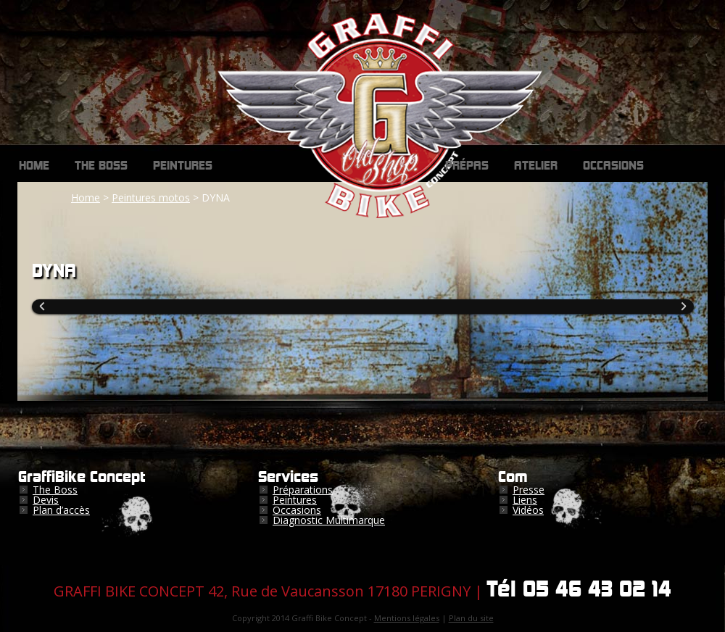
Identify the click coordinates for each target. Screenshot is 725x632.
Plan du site (471, 617)
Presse (528, 489)
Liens (525, 500)
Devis (46, 500)
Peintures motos (151, 197)
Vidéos (528, 510)
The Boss (101, 165)
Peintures (182, 165)
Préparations (303, 489)
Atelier (536, 165)
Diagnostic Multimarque (329, 520)
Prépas (467, 165)
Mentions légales (406, 617)
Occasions (613, 165)
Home (34, 165)
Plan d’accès (61, 510)
